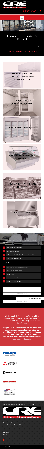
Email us (5, 434)
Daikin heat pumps (22, 301)
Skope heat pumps (22, 288)
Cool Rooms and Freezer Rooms (14, 270)
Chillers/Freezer (10, 274)
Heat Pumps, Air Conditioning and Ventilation (17, 267)
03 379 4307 (29, 11)
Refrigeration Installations (12, 251)
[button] (22, 18)
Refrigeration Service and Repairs (14, 247)
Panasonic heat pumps (22, 290)
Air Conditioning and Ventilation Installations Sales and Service (21, 254)
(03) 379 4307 (6, 432)
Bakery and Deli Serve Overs (13, 277)
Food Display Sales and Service (13, 258)
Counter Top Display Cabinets (13, 281)
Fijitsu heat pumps (22, 293)
